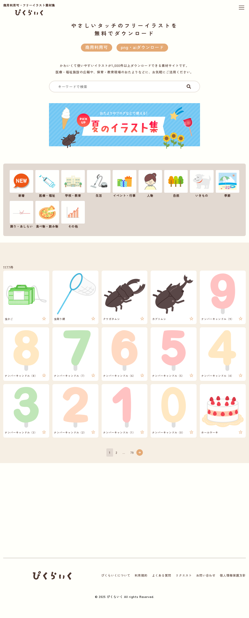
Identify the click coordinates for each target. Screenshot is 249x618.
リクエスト (184, 575)
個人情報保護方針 (233, 575)
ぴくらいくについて (115, 575)
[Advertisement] (77, 515)
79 (132, 452)
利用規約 (141, 575)
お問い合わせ (206, 575)
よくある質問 (161, 575)
